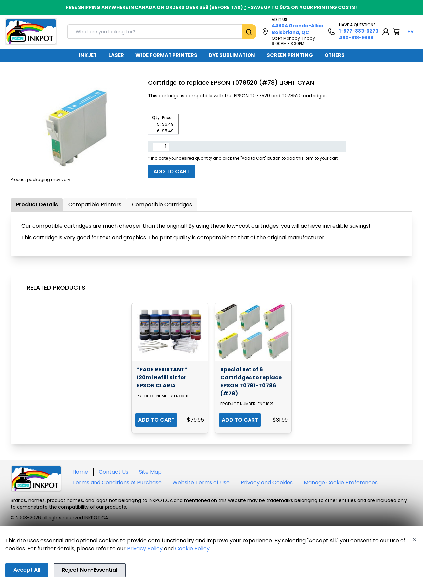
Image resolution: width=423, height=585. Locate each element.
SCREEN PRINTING (290, 55)
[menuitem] (87, 55)
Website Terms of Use (201, 482)
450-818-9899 (356, 37)
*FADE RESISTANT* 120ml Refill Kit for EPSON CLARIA (162, 377)
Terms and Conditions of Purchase (117, 482)
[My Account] (385, 31)
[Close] (415, 540)
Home (80, 472)
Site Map (150, 472)
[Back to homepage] (31, 31)
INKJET (88, 55)
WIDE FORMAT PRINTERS (166, 55)
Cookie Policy (192, 548)
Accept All (26, 570)
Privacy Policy (145, 548)
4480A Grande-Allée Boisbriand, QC (297, 29)
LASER (116, 55)
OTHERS (335, 55)
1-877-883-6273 (358, 31)
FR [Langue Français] (410, 31)
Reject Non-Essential (89, 570)
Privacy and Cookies (267, 482)
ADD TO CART (156, 420)
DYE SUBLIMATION (232, 55)
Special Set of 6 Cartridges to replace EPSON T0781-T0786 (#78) (251, 381)
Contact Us (113, 472)
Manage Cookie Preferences (341, 482)
